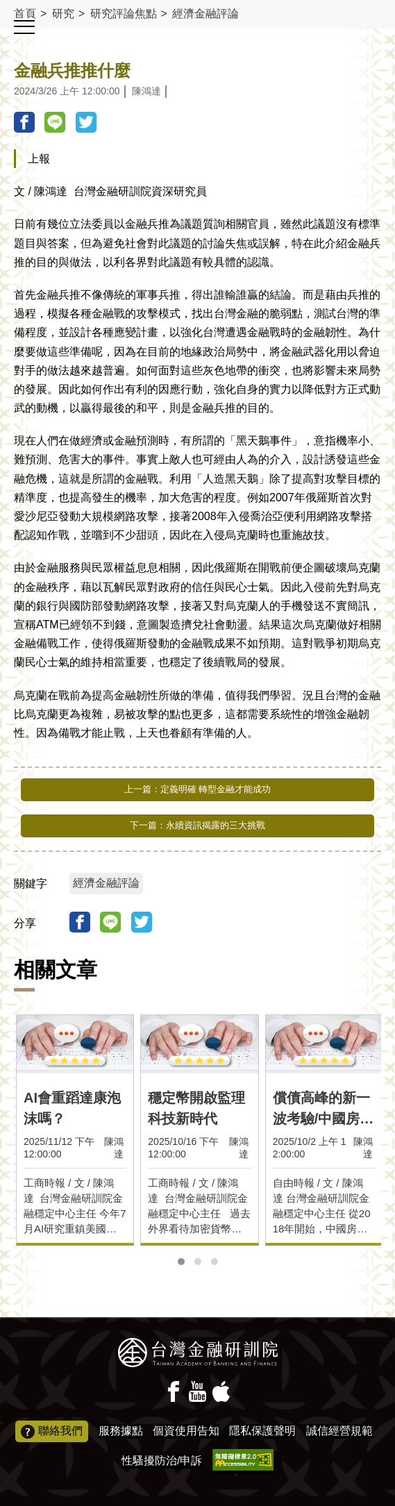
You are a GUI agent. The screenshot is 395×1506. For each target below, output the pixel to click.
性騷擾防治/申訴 (161, 1460)
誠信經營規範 (339, 1431)
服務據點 (121, 1431)
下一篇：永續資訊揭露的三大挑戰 (197, 825)
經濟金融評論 (205, 13)
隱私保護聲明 (262, 1431)
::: (4, 6)
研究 (63, 13)
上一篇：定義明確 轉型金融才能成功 (197, 789)
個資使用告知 (186, 1431)
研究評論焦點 (123, 13)
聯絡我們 (52, 1432)
